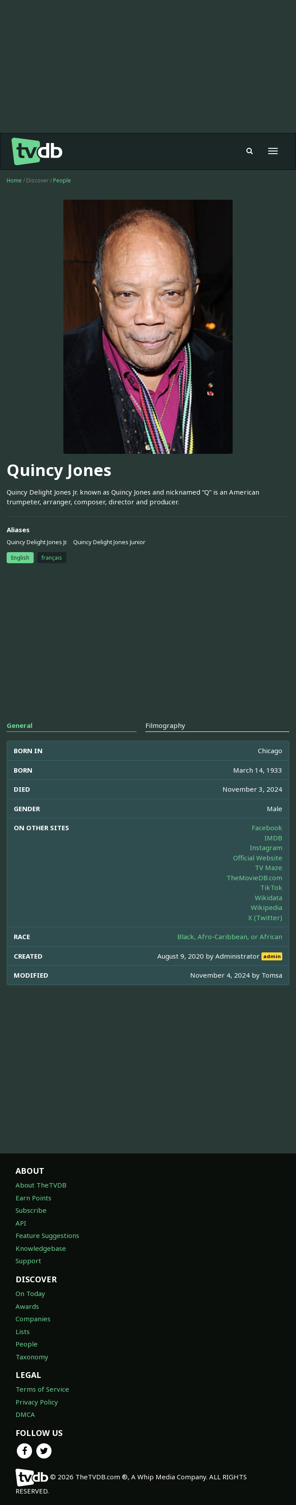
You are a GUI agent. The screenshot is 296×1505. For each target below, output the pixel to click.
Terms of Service (42, 1389)
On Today (30, 1293)
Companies (33, 1318)
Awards (27, 1306)
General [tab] (19, 725)
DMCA (25, 1414)
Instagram (266, 847)
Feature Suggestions (47, 1235)
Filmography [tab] (165, 725)
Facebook (267, 827)
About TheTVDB (41, 1184)
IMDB (273, 837)
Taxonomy (32, 1356)
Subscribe (31, 1210)
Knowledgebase (41, 1248)
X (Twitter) (265, 917)
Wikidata (268, 897)
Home (14, 180)
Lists (23, 1331)
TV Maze (268, 867)
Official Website (257, 857)
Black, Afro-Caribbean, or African (229, 936)
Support (28, 1260)
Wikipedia (266, 907)
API (21, 1223)
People (62, 180)
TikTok (271, 887)
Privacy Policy (37, 1401)
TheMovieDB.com (254, 877)
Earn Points (33, 1197)
